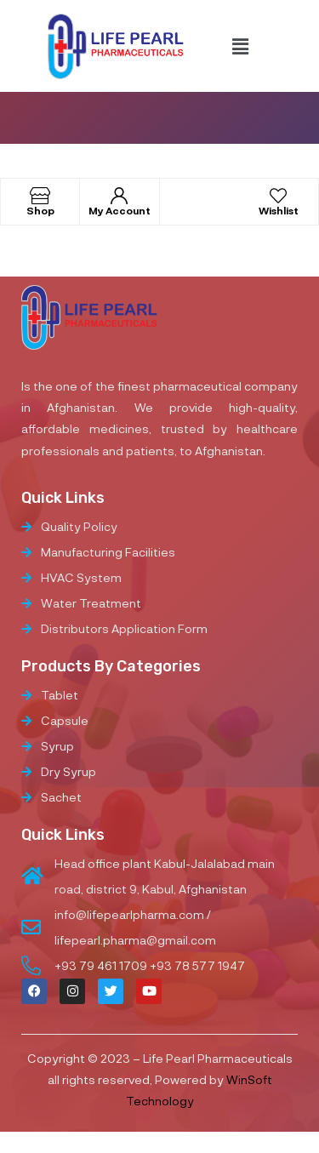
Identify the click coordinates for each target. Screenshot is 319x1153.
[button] (239, 46)
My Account (119, 210)
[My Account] (119, 195)
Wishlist (279, 210)
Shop (40, 210)
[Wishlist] (278, 195)
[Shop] (39, 195)
